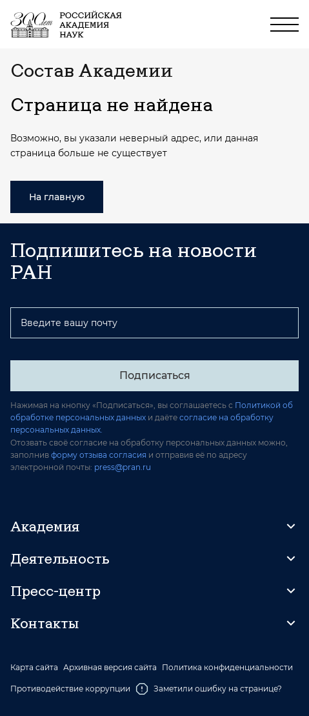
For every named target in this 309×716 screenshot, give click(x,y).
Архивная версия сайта (110, 667)
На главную (57, 197)
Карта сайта (34, 667)
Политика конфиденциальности (227, 667)
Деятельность (60, 558)
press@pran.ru (122, 467)
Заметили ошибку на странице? (208, 688)
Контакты (44, 623)
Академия (44, 526)
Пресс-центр (55, 591)
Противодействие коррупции (70, 688)
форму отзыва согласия (98, 455)
